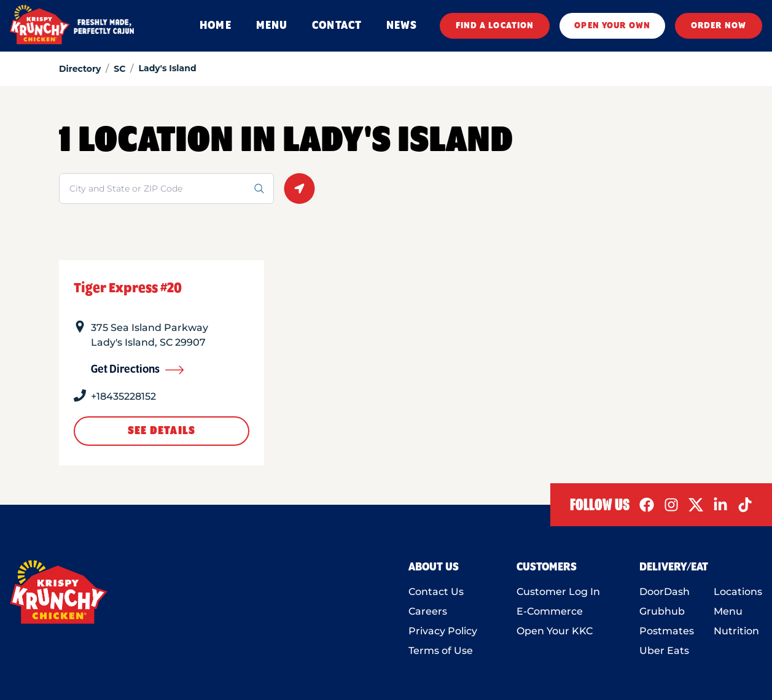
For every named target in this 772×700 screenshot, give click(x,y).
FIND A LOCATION (495, 26)
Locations (738, 591)
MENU (271, 26)
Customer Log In (558, 591)
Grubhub (662, 611)
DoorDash (664, 591)
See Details (161, 431)
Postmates (666, 631)
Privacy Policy (442, 631)
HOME (215, 26)
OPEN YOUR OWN (612, 26)
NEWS (401, 26)
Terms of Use (440, 650)
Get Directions (137, 370)
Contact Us (436, 591)
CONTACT (337, 26)
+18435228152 (123, 396)
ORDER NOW (718, 26)
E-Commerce (550, 611)
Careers (427, 611)
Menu (728, 611)
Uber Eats (664, 650)
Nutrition (736, 631)
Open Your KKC (555, 631)
